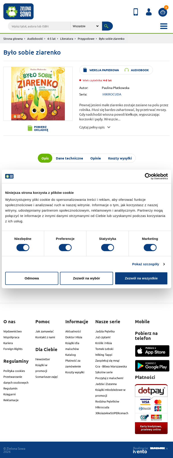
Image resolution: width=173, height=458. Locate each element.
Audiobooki (35, 38)
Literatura (66, 38)
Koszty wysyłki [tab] (120, 158)
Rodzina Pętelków (107, 401)
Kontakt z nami (45, 337)
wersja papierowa (104, 70)
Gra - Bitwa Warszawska (111, 366)
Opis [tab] (45, 158)
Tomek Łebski (104, 349)
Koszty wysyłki (74, 372)
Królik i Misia (103, 343)
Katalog (70, 354)
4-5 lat (51, 38)
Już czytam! (103, 337)
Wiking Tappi (103, 354)
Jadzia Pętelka (105, 331)
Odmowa (32, 278)
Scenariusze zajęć (46, 376)
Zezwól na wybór (86, 278)
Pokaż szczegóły (145, 264)
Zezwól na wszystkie (141, 278)
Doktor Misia (73, 337)
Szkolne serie (104, 372)
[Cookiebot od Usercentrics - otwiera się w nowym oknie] (148, 176)
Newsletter (42, 359)
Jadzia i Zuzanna (106, 384)
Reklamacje (10, 400)
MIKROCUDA (111, 94)
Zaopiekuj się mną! (107, 360)
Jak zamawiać (44, 331)
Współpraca (11, 337)
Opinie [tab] (95, 158)
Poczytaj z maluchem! (109, 378)
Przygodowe (86, 38)
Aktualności (73, 331)
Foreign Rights (13, 349)
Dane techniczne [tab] (69, 158)
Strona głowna (13, 38)
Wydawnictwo (12, 331)
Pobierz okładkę (41, 128)
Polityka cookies (14, 371)
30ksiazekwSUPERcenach (111, 413)
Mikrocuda (102, 407)
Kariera (8, 343)
